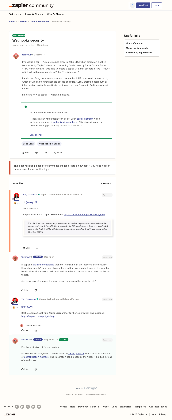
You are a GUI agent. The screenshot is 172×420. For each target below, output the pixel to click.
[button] (143, 5)
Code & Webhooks (39, 21)
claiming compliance (43, 264)
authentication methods (65, 122)
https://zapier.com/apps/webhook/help (84, 214)
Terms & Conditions (74, 394)
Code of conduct (135, 43)
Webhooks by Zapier (49, 143)
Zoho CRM (28, 143)
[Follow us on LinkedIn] (22, 407)
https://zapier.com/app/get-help (38, 316)
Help (72, 406)
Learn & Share (34, 14)
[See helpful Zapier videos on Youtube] (39, 407)
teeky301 (26, 54)
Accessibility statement (96, 394)
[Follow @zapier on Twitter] (33, 407)
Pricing (63, 406)
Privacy (162, 414)
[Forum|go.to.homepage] (32, 5)
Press (105, 406)
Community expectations (139, 52)
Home (12, 21)
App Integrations (158, 406)
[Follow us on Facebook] (17, 407)
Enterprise (125, 406)
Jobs (114, 406)
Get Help (15, 14)
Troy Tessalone (30, 194)
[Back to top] (166, 390)
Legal (153, 414)
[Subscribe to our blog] (28, 407)
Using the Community (137, 48)
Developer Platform (88, 406)
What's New (56, 14)
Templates (140, 406)
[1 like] (30, 325)
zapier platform (85, 118)
